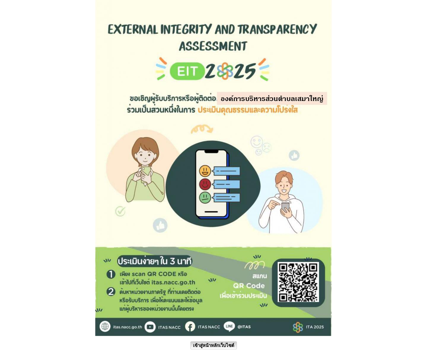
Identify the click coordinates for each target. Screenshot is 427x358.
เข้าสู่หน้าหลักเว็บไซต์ (213, 345)
